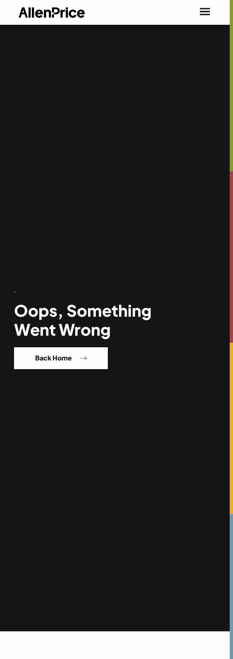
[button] (205, 12)
